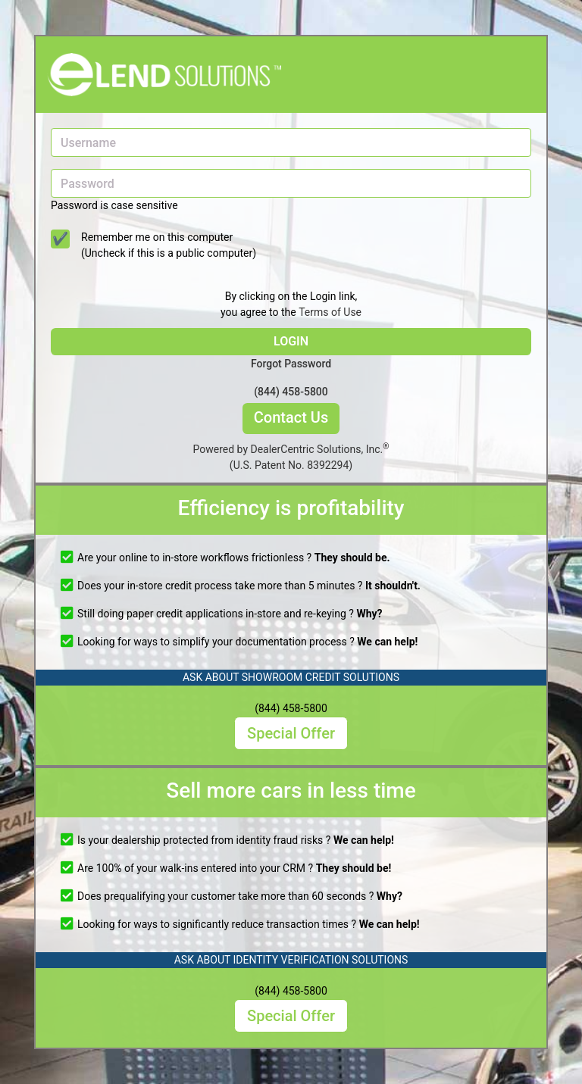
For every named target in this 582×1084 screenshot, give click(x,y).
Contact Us (291, 417)
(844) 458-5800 (291, 392)
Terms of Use (330, 312)
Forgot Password (291, 364)
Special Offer (291, 733)
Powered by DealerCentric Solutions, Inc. (291, 457)
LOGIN (291, 341)
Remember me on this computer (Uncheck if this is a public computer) (168, 245)
